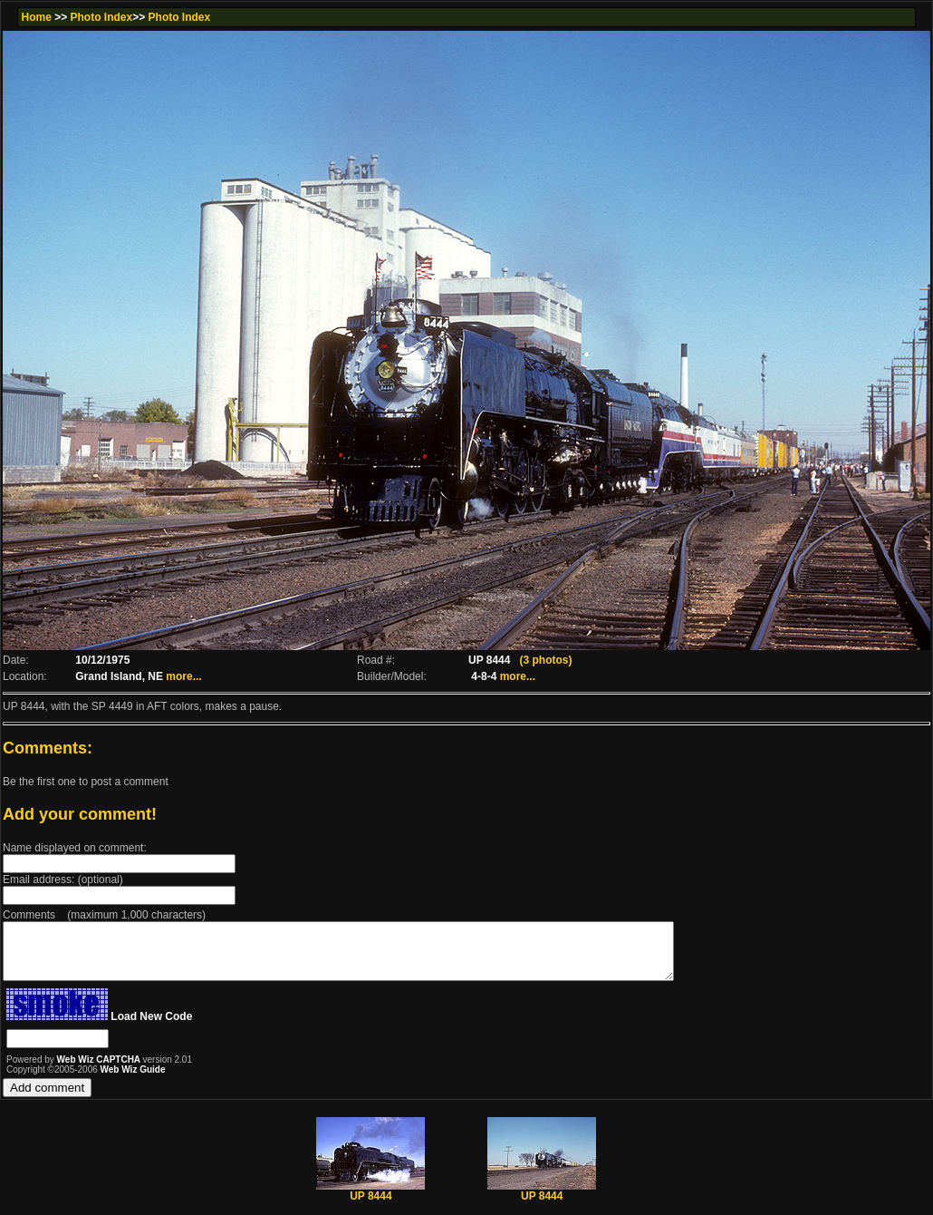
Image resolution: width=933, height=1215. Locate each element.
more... (183, 676)
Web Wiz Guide (133, 1080)
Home (36, 17)
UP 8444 (370, 1202)
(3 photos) (545, 660)
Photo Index (102, 17)
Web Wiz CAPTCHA (100, 1070)
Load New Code (151, 1027)
